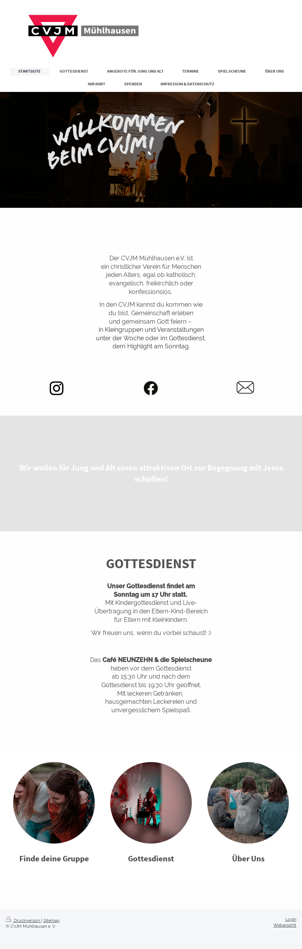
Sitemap (51, 920)
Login (290, 919)
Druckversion (23, 920)
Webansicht (284, 925)
